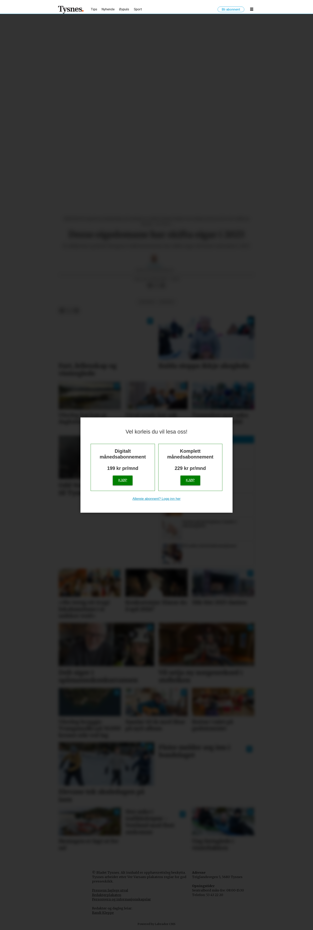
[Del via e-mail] (163, 285)
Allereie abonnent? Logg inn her (156, 499)
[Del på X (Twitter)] (156, 285)
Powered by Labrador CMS (156, 924)
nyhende (166, 302)
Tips (94, 9)
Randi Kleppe (103, 913)
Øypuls (124, 9)
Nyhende (108, 9)
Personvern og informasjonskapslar (121, 899)
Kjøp (122, 480)
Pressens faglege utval (110, 890)
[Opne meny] (252, 10)
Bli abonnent (231, 9)
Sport (138, 9)
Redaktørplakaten (106, 895)
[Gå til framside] (70, 9)
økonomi (146, 302)
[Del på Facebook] (150, 285)
